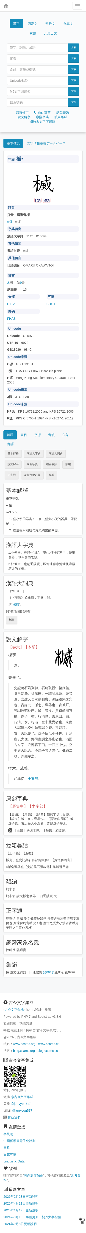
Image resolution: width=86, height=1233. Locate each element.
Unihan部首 (42, 112)
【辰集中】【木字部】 (27, 806)
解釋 (10, 435)
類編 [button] (68, 464)
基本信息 (13, 143)
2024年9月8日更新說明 (20, 1224)
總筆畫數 (62, 112)
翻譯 (10, 444)
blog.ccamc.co (47, 1051)
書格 (6, 1147)
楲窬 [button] (11, 619)
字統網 (8, 1134)
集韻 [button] (51, 475)
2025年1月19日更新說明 (21, 1210)
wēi (9, 221)
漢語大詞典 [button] (56, 453)
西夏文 (32, 24)
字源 (37, 435)
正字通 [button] (12, 475)
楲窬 (16, 604)
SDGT (51, 304)
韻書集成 (60, 117)
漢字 (16, 23)
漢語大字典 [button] (34, 453)
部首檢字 (22, 112)
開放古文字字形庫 (42, 121)
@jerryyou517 (21, 1104)
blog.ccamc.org (24, 1051)
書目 (24, 435)
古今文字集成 (14, 1010)
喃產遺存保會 (33, 1175)
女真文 (68, 23)
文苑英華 (9, 1154)
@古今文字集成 (22, 1097)
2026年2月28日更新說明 (21, 1196)
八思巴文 (50, 33)
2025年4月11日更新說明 (21, 1203)
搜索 (73, 47)
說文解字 (24, 117)
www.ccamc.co (48, 1044)
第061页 (49, 972)
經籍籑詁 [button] (51, 464)
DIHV (11, 304)
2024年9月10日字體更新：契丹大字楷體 (32, 1217)
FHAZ (11, 318)
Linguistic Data (14, 1161)
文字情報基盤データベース (46, 143)
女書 (33, 33)
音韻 (51, 435)
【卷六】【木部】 (23, 647)
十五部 (33, 779)
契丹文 (50, 23)
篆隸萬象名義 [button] (32, 475)
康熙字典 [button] (32, 464)
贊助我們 (14, 1117)
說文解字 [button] (13, 464)
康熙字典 (42, 117)
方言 (65, 435)
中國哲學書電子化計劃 (19, 1141)
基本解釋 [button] (13, 453)
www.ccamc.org (24, 1044)
